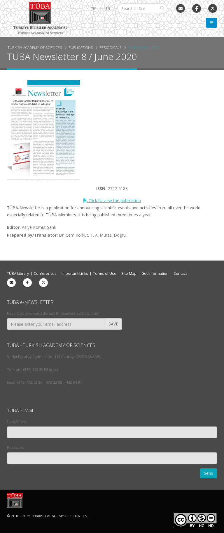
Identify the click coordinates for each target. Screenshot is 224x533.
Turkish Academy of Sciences (35, 47)
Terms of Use (104, 273)
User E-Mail (17, 421)
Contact (180, 273)
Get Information (155, 273)
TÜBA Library (18, 273)
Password (15, 447)
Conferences (45, 273)
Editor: (14, 227)
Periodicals (110, 47)
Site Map (128, 273)
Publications (81, 47)
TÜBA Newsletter (144, 47)
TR (93, 8)
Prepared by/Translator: (32, 235)
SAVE (113, 324)
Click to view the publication (112, 200)
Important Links (75, 273)
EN (107, 8)
